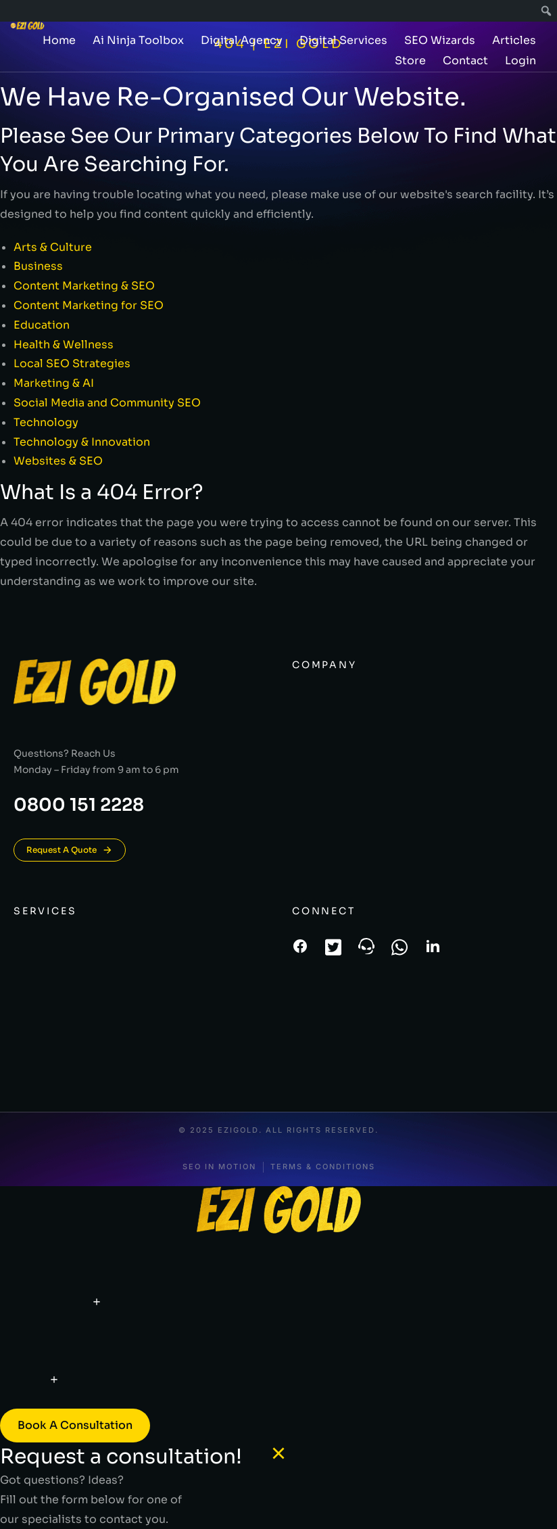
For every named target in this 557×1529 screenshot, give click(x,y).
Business (38, 266)
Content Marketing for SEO (89, 305)
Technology (46, 422)
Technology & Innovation (82, 442)
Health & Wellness (64, 344)
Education (42, 325)
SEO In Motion (219, 1166)
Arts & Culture (53, 247)
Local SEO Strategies (72, 363)
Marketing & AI (54, 383)
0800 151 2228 (79, 805)
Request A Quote (69, 850)
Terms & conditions (322, 1166)
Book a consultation (75, 1425)
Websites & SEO (58, 461)
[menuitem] (546, 11)
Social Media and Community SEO (107, 403)
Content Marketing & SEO (84, 286)
